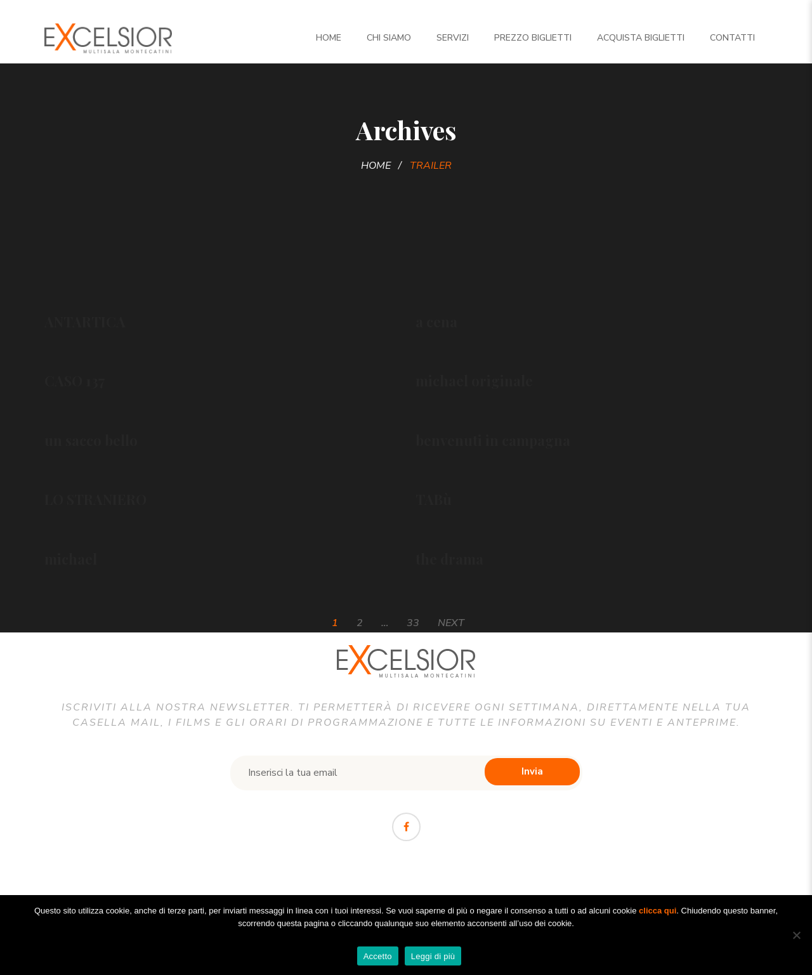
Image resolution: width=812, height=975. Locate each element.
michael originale (474, 380)
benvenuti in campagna (493, 440)
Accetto (377, 956)
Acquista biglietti (640, 38)
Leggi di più (433, 956)
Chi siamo (389, 38)
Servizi (452, 38)
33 (413, 623)
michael (70, 558)
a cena (436, 321)
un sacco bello (91, 440)
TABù (434, 499)
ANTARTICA (85, 321)
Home (328, 38)
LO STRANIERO (95, 499)
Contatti (732, 38)
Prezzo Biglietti (533, 38)
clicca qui (657, 910)
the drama (449, 558)
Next (451, 623)
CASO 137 (74, 380)
